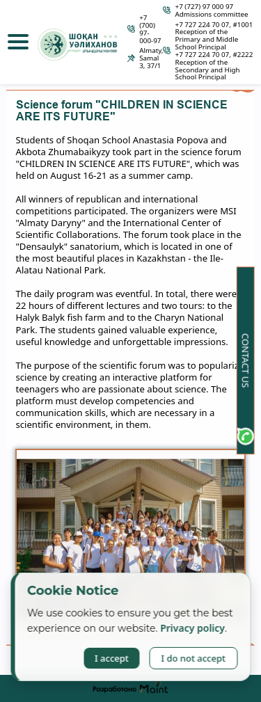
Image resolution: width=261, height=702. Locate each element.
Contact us (245, 360)
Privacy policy (192, 628)
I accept (112, 658)
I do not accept (193, 658)
